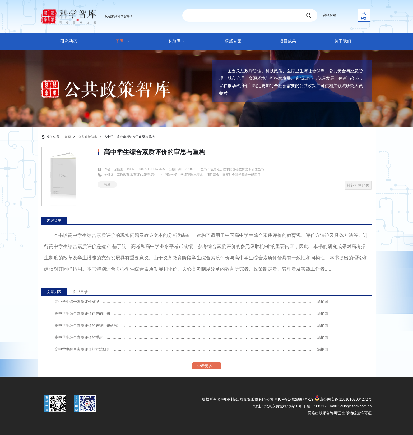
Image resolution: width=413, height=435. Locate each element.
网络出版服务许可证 (324, 413)
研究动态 (68, 41)
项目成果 (287, 41)
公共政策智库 (87, 137)
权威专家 (233, 41)
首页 (68, 137)
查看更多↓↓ (206, 366)
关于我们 (342, 41)
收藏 (107, 184)
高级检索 (329, 15)
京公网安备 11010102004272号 (343, 399)
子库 (123, 41)
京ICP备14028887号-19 (293, 399)
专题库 (178, 41)
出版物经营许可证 (357, 413)
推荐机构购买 (358, 185)
